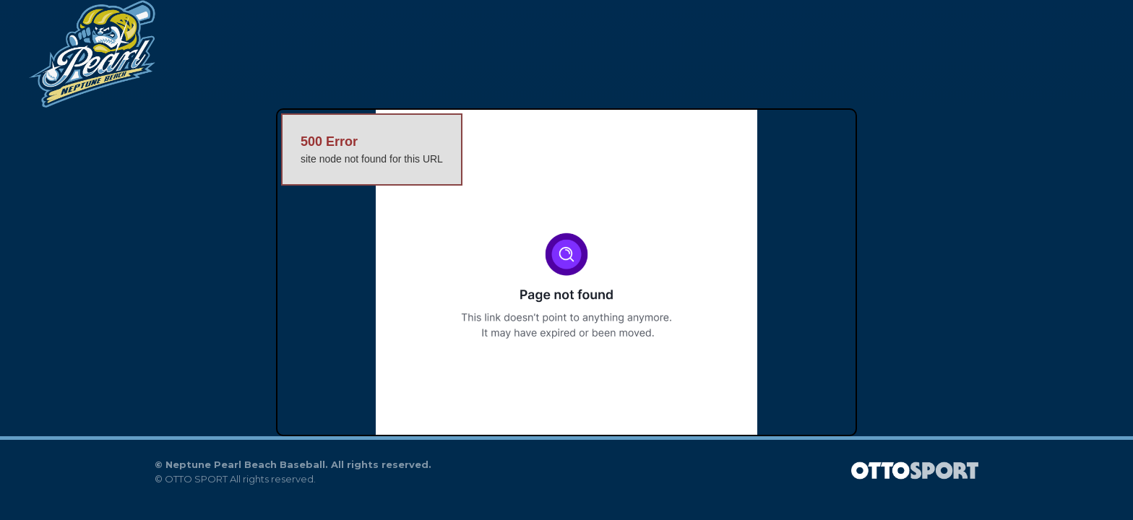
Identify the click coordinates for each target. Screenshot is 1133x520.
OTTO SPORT (196, 479)
